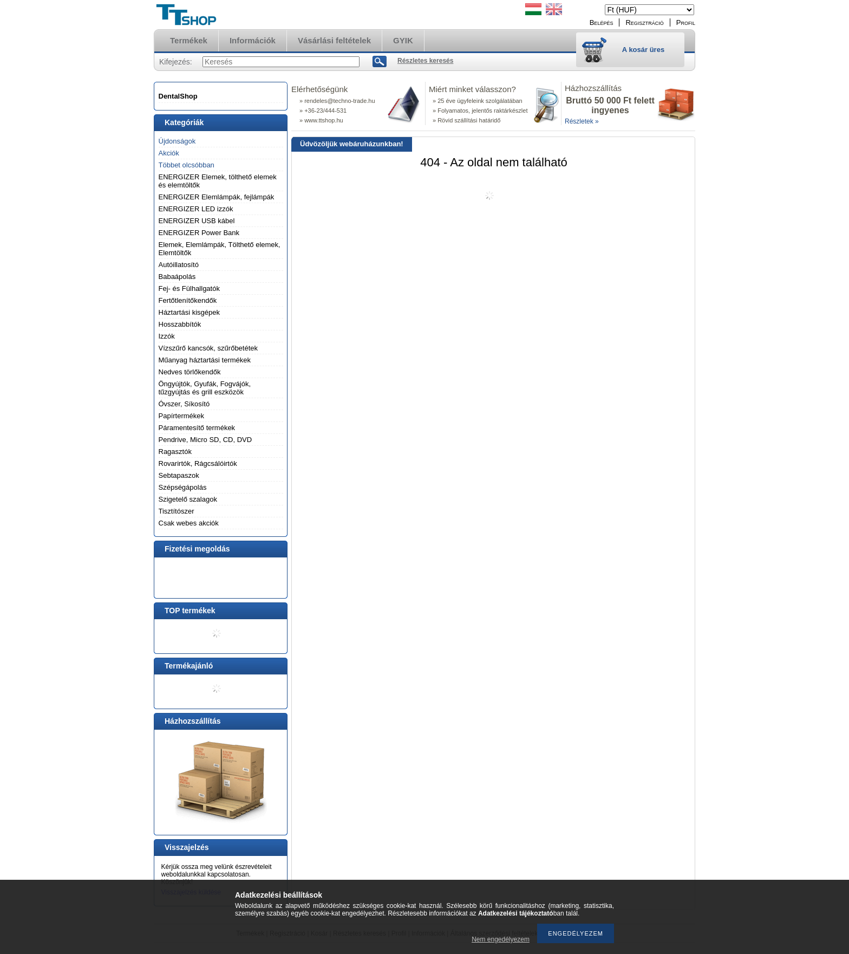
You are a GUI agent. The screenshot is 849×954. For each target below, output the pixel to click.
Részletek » (582, 121)
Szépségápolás (183, 487)
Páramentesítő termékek (197, 428)
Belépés (601, 22)
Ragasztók (175, 451)
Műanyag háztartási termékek (205, 360)
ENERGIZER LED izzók (196, 209)
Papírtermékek (182, 416)
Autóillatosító (179, 265)
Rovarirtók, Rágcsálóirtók (198, 463)
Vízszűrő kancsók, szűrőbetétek (208, 348)
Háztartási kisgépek (189, 312)
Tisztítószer (176, 511)
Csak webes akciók (189, 523)
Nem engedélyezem (501, 939)
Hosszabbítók (180, 324)
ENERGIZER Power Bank (199, 233)
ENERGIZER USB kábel (197, 221)
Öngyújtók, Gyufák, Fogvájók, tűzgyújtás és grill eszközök (205, 388)
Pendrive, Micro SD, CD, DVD (205, 440)
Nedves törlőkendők (190, 372)
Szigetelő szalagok (188, 499)
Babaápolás (177, 276)
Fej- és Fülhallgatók (189, 288)
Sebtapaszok (179, 475)
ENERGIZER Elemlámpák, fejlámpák (217, 197)
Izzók (167, 336)
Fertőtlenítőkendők (188, 300)
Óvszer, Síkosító (184, 404)
